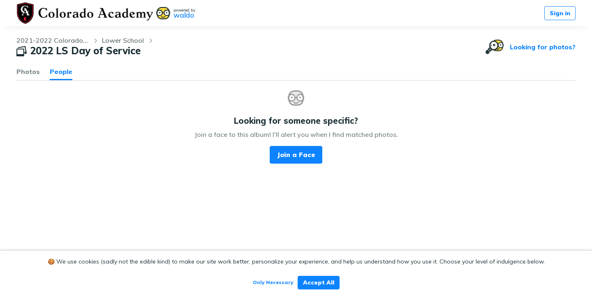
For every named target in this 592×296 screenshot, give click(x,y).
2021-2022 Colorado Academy (52, 40)
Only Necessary (273, 282)
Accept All (318, 282)
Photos (28, 71)
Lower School (123, 40)
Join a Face (296, 154)
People (61, 71)
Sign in (560, 13)
